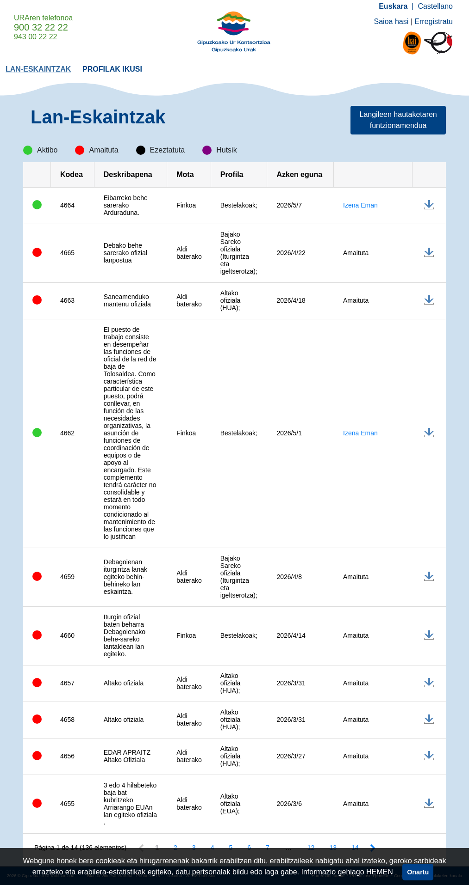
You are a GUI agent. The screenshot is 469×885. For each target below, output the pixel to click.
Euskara (393, 6)
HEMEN (379, 872)
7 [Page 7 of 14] (267, 847)
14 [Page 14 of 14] (355, 847)
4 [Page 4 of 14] (212, 847)
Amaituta (356, 252)
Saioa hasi (391, 21)
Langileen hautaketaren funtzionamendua (398, 119)
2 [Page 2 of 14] (175, 847)
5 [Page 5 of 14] (230, 847)
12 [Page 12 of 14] (311, 847)
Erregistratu (433, 21)
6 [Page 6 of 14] (249, 847)
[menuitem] (38, 69)
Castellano (435, 6)
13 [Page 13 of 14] (333, 847)
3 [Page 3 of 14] (194, 847)
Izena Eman (360, 205)
